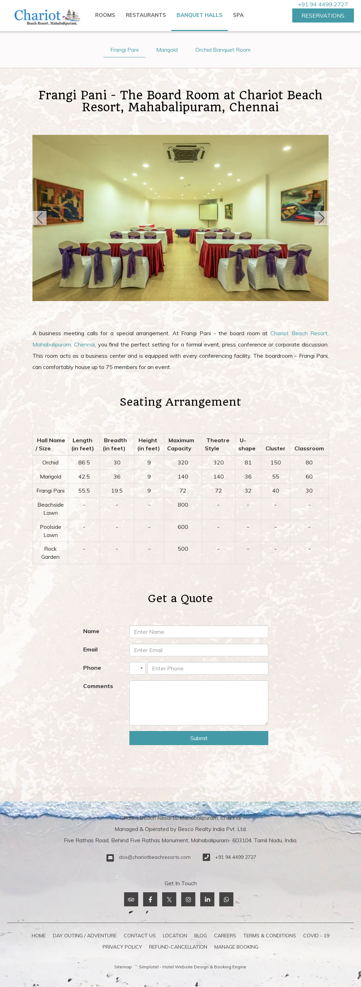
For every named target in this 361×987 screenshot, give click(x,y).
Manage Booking (236, 947)
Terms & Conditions (269, 935)
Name (91, 631)
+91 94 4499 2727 (323, 4)
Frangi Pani (124, 49)
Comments (98, 685)
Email (90, 649)
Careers (225, 935)
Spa (238, 15)
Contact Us (140, 935)
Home (39, 935)
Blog (200, 935)
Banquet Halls (199, 15)
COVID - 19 (316, 935)
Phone (92, 667)
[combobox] (137, 668)
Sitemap (123, 966)
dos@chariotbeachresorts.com (155, 857)
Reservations (322, 15)
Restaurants (146, 15)
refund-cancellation (178, 947)
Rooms (105, 15)
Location (175, 935)
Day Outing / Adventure (85, 935)
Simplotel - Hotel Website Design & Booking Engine (192, 966)
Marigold (167, 49)
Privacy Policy (122, 947)
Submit (199, 738)
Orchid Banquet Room (223, 49)
